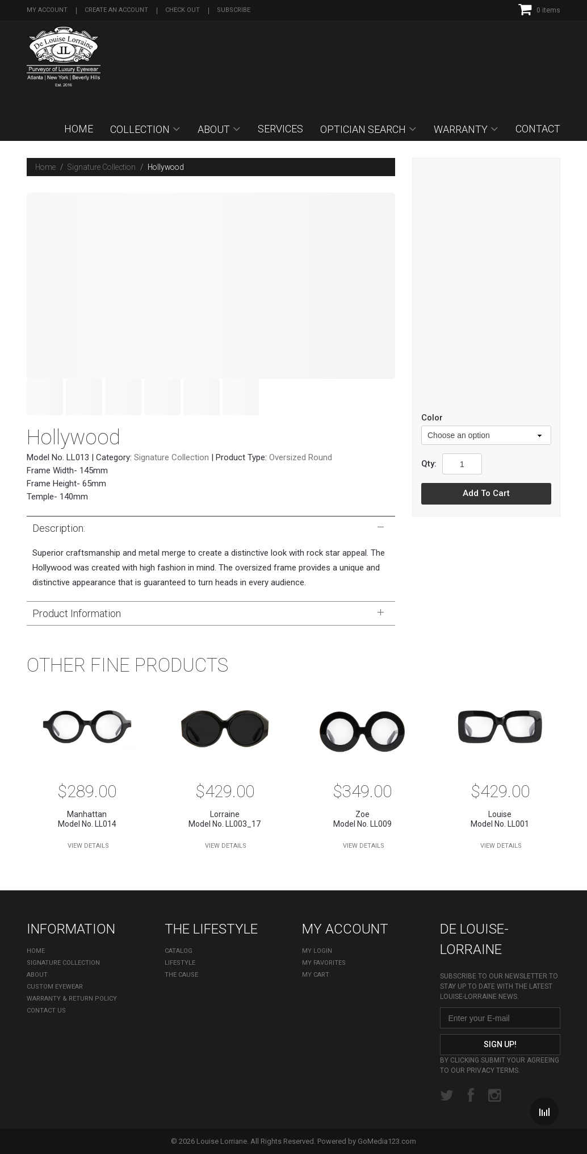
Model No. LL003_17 (225, 819)
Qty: (429, 464)
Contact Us (46, 1010)
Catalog (178, 951)
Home (78, 129)
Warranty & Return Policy (72, 998)
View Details (88, 845)
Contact (537, 129)
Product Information (208, 613)
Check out (182, 10)
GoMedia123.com (387, 1141)
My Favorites (324, 962)
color (432, 418)
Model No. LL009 (362, 819)
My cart (315, 974)
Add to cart (486, 493)
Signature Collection (102, 167)
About (214, 129)
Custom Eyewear (55, 986)
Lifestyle (180, 962)
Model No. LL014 (87, 819)
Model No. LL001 (500, 819)
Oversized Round (300, 457)
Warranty (461, 129)
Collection (140, 129)
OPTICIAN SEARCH (363, 129)
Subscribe (233, 10)
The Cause (181, 974)
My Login (317, 951)
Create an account (116, 10)
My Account (47, 10)
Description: (208, 528)
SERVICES (280, 129)
